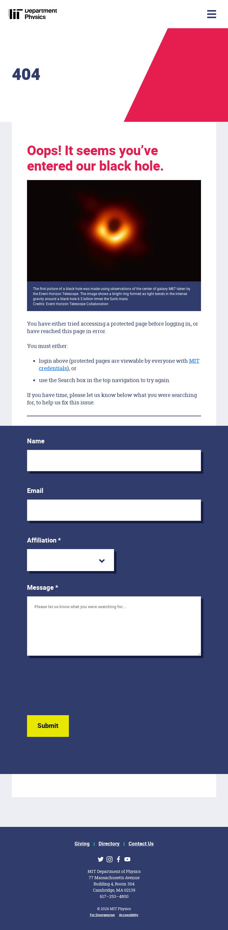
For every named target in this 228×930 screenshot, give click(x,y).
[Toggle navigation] (173, 14)
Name (36, 441)
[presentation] (72, 691)
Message (42, 587)
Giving (82, 843)
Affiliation (44, 540)
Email (35, 491)
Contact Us (141, 843)
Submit (47, 726)
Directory (109, 843)
